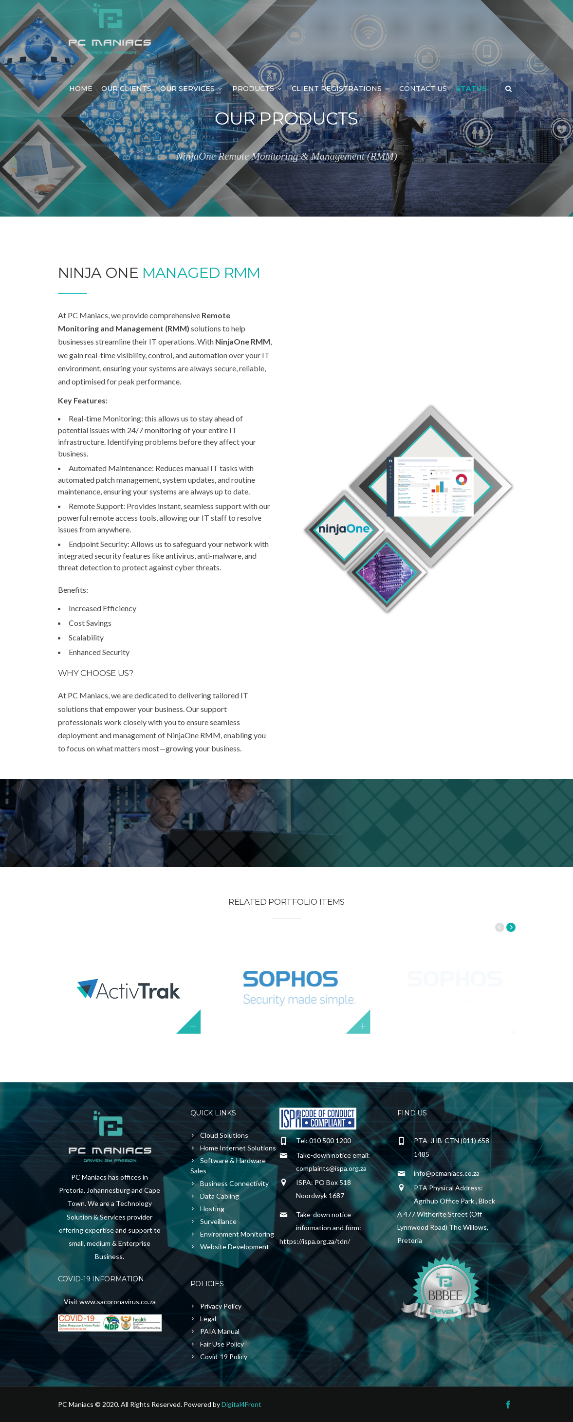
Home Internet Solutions (238, 1148)
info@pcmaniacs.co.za (447, 1173)
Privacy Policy (220, 1306)
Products (257, 88)
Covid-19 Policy (223, 1356)
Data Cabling (219, 1196)
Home (80, 88)
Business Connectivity (234, 1183)
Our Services (191, 88)
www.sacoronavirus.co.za (117, 1301)
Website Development (234, 1246)
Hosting (212, 1208)
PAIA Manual (220, 1331)
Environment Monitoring (237, 1234)
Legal (208, 1318)
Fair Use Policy (222, 1344)
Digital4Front (241, 1404)
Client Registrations (341, 88)
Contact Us (423, 88)
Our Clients (126, 88)
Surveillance (218, 1221)
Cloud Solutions (224, 1135)
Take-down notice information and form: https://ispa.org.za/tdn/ (320, 1227)
